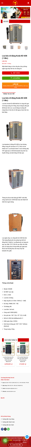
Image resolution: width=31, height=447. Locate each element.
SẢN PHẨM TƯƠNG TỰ (11, 340)
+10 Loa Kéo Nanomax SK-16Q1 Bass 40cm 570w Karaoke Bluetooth (22, 359)
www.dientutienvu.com (11, 391)
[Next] (29, 355)
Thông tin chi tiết (9, 94)
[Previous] (2, 355)
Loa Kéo (5, 21)
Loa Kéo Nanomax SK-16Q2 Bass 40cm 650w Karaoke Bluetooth (8, 359)
